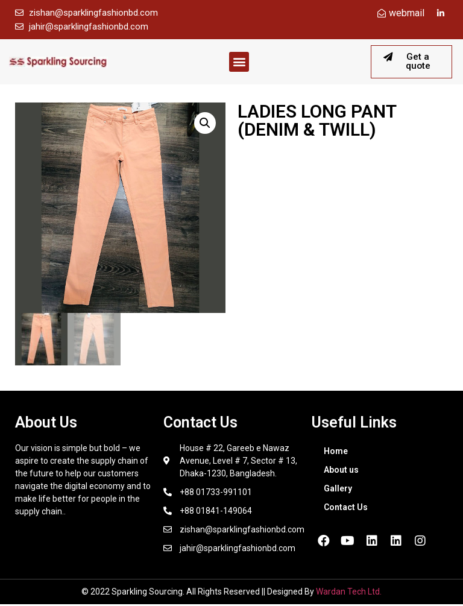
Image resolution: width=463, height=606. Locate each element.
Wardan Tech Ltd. (349, 593)
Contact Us (346, 509)
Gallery (338, 490)
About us (341, 471)
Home (336, 453)
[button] (239, 63)
